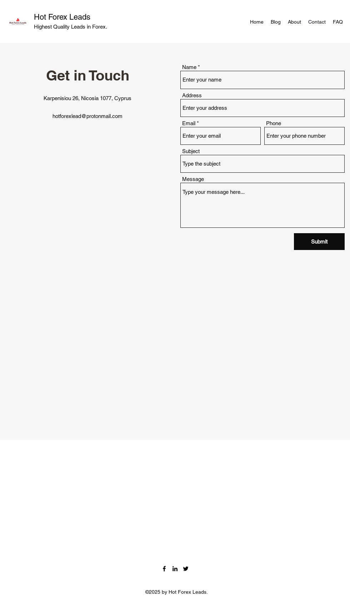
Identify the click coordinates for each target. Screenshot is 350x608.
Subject (191, 151)
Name (189, 67)
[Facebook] (164, 568)
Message (193, 179)
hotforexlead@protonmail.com (87, 116)
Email (188, 123)
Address (192, 95)
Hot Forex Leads (62, 17)
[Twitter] (185, 568)
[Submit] (319, 241)
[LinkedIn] (175, 568)
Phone (273, 123)
